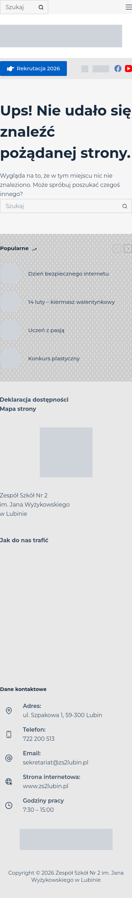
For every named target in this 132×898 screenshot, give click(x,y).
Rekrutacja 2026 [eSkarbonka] (33, 68)
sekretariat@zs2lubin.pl (55, 762)
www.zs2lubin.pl (45, 786)
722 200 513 (39, 738)
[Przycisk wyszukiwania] (41, 7)
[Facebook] (117, 68)
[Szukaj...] (17, 7)
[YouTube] (128, 68)
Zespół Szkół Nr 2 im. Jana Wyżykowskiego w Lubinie (77, 876)
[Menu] (129, 7)
